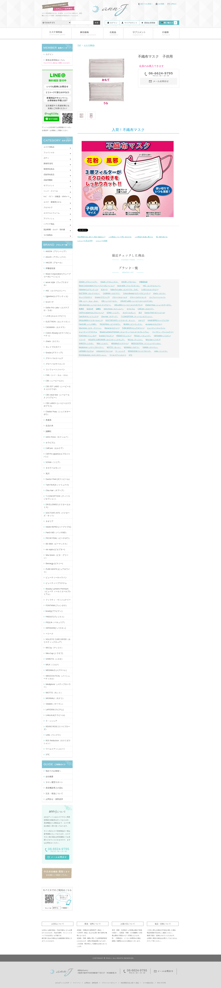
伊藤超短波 (143, 282)
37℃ (130, 355)
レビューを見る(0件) (85, 241)
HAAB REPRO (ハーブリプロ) (158, 320)
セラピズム (131, 309)
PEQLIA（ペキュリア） (142, 336)
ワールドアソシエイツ (118, 355)
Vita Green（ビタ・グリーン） (90, 328)
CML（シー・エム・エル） (89, 301)
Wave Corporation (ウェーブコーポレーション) (96, 285)
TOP (79, 45)
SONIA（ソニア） (113, 312)
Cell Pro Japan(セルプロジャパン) (91, 312)
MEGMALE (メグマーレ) (120, 343)
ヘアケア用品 (49, 224)
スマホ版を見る (148, 983)
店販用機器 (48, 180)
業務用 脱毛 (48, 163)
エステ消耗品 (89, 45)
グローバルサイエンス (138, 297)
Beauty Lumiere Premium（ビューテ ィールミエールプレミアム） (124, 332)
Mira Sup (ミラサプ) (153, 339)
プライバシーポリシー (109, 983)
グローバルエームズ (119, 297)
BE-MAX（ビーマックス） (133, 324)
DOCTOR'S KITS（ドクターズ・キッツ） (121, 320)
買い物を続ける (162, 237)
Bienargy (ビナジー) (112, 328)
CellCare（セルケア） (146, 309)
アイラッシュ (49, 218)
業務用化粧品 (49, 169)
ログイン (113, 22)
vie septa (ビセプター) (153, 324)
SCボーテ (104, 289)
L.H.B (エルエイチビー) (149, 289)
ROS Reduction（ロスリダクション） (93, 355)
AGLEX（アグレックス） (109, 282)
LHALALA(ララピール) (104, 351)
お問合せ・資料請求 (54, 799)
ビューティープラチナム (88, 332)
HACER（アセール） (128, 282)
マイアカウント (130, 22)
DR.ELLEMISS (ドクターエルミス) (91, 320)
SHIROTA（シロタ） (86, 343)
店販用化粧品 (49, 174)
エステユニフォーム (52, 213)
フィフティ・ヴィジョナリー (163, 332)
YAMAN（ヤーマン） (150, 347)
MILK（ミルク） (103, 343)
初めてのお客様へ (145, 4)
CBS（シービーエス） (109, 301)
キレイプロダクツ (85, 297)
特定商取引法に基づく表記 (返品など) (91, 237)
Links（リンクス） (161, 351)
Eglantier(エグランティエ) (88, 289)
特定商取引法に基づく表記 (130, 983)
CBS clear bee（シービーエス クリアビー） (95, 305)
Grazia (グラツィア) (102, 297)
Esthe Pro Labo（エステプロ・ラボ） (124, 289)
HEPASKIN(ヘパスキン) (162, 336)
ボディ (46, 158)
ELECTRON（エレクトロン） (89, 293)
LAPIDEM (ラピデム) (86, 351)
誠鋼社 (98, 309)
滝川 (140, 312)
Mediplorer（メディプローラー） (91, 347)
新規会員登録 (149, 22)
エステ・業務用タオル (52, 202)
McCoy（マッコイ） (135, 339)
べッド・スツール (51, 191)
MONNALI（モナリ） (132, 347)
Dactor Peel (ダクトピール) (155, 312)
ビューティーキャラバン (156, 328)
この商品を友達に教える (144, 237)
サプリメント (49, 185)
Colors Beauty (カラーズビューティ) (136, 293)
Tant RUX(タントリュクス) (88, 316)
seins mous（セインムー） (114, 309)
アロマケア (48, 207)
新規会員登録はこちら (55, 60)
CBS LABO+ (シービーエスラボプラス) (128, 305)
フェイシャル (49, 152)
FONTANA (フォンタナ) (87, 336)
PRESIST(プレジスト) (123, 336)
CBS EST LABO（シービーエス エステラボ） (136, 301)
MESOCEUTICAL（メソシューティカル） (146, 343)
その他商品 (48, 235)
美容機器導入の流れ (54, 787)
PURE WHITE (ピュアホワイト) (133, 328)
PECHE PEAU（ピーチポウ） (110, 324)
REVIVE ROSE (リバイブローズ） (139, 351)
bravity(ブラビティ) (106, 336)
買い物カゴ (170, 22)
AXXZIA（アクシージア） (88, 282)
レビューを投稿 (101, 241)
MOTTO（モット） (114, 347)
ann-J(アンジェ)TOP (62, 983)
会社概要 (160, 4)
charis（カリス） (159, 293)
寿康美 (81, 309)
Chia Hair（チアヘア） (109, 316)
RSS (158, 983)
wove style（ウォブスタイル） (128, 285)
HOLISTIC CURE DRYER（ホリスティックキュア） (106, 339)
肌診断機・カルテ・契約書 (54, 229)
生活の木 (90, 309)
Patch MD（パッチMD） (88, 324)
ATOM (163, 983)
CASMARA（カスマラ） (111, 293)
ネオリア (141, 320)
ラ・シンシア (120, 351)
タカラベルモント (129, 312)
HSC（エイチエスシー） (152, 285)
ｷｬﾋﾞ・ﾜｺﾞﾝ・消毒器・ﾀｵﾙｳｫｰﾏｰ (57, 196)
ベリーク (82, 339)
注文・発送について (54, 793)
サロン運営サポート (54, 782)
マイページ (77, 983)
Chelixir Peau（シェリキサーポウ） (158, 305)
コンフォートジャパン (157, 297)
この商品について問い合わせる (120, 237)
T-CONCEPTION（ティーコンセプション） (137, 316)
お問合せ (171, 4)
